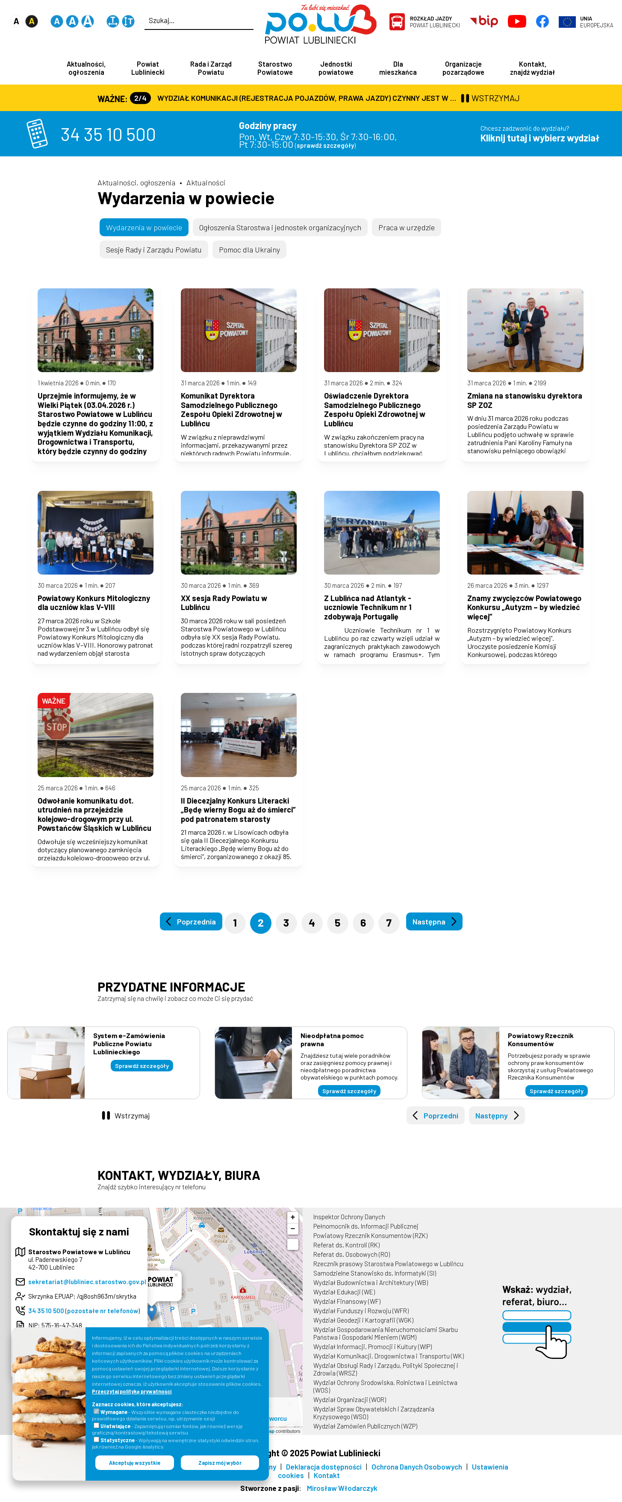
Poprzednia (196, 927)
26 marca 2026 (487, 589)
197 (397, 589)
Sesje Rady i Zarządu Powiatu (154, 250)
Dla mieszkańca (398, 68)
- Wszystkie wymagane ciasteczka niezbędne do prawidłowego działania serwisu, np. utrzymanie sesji (165, 1415)
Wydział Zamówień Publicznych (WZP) (365, 1431)
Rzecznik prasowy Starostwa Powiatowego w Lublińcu (388, 1269)
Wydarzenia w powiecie (185, 198)
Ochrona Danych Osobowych (416, 1472)
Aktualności (205, 183)
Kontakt (327, 1480)
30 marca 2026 (58, 589)
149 (252, 385)
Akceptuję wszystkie (134, 1463)
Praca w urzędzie (406, 228)
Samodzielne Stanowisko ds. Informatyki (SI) (374, 1278)
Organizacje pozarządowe (463, 68)
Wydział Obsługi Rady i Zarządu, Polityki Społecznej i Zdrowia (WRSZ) (385, 1374)
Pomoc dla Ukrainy (249, 250)
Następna (429, 927)
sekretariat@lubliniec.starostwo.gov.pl (87, 1287)
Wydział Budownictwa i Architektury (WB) (370, 1288)
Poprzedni (441, 1121)
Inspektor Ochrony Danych (349, 1222)
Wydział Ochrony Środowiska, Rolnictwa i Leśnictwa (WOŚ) (385, 1391)
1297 (542, 589)
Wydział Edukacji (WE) (344, 1297)
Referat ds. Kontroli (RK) (346, 1250)
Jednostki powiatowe (336, 68)
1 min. (234, 385)
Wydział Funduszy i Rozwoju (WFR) (361, 1316)
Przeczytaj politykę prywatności (131, 1391)
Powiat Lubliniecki (435, 22)
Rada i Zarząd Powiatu (211, 68)
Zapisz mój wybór (220, 1463)
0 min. (93, 385)
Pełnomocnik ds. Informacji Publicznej (366, 1231)
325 (254, 793)
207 (110, 589)
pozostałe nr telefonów (102, 1316)
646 (110, 793)
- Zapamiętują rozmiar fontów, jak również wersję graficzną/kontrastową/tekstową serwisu (167, 1429)
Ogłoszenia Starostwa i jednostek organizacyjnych (280, 228)
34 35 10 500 (108, 134)
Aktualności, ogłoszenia (86, 68)
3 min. (522, 589)
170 (111, 385)
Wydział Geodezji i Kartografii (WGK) (363, 1325)
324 (397, 385)
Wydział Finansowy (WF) (346, 1307)
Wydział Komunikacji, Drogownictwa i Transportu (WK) (388, 1361)
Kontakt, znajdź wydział (532, 68)
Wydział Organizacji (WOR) (349, 1405)
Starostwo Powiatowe (275, 68)
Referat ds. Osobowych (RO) (351, 1260)
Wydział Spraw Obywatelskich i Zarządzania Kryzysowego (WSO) (373, 1418)
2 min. (377, 385)
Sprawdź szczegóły (142, 1071)
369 (254, 589)
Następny (491, 1121)
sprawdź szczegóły (325, 146)
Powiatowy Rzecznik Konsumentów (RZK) (370, 1241)
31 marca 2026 (200, 385)
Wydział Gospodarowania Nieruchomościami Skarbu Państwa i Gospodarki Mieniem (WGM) (385, 1339)
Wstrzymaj (132, 1121)
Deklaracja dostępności (324, 1472)
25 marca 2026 (58, 793)
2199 (540, 385)
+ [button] (293, 1223)
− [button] (293, 1234)
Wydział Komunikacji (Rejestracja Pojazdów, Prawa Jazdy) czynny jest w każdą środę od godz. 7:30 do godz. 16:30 (294, 98)
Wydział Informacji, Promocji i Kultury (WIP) (372, 1352)
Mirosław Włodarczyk (342, 1493)
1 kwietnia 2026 (58, 385)
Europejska (596, 22)
